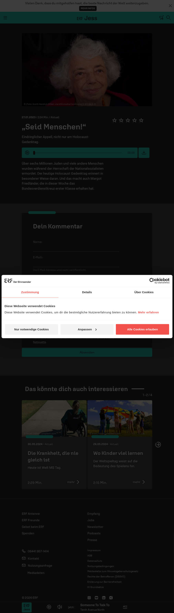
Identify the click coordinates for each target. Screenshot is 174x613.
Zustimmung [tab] (30, 292)
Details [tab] (87, 292)
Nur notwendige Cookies (31, 329)
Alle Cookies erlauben (142, 329)
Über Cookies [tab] (144, 292)
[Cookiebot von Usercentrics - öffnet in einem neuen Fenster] (152, 281)
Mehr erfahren (148, 312)
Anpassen (87, 329)
